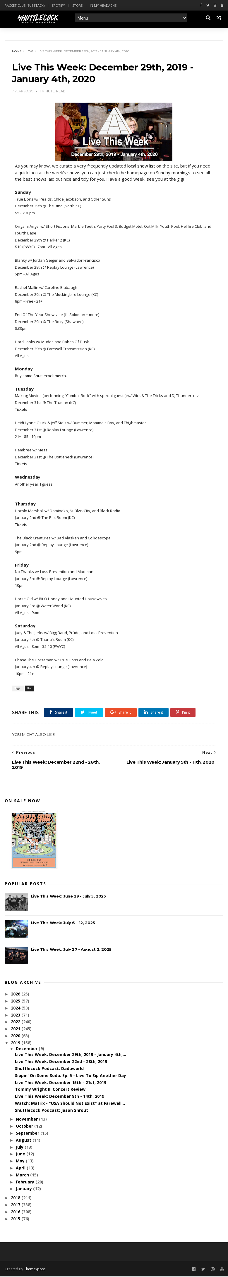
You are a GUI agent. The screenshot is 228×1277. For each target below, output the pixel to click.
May (21, 1161)
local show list (141, 166)
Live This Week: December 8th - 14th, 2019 (59, 1097)
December (27, 1049)
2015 (16, 1219)
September (28, 1133)
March (23, 1175)
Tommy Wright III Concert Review (50, 1090)
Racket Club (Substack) (24, 5)
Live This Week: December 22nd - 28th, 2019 (61, 1062)
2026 (16, 994)
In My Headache (103, 5)
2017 (16, 1205)
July (20, 1147)
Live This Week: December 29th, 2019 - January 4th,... (70, 1055)
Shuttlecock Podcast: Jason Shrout (51, 1111)
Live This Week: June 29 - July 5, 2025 (68, 896)
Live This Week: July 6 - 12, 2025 (63, 923)
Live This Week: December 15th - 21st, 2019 (60, 1083)
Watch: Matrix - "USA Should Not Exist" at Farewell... (70, 1104)
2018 (16, 1198)
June (21, 1154)
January (24, 1189)
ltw (30, 52)
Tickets (21, 410)
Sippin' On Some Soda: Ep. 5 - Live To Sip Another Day (70, 1076)
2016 (16, 1212)
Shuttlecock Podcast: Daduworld (49, 1069)
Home (17, 52)
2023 (16, 1015)
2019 (16, 1043)
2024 (16, 1008)
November (27, 1119)
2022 (16, 1022)
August (24, 1140)
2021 (16, 1029)
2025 (16, 1001)
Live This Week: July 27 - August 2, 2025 (71, 950)
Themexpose (35, 1269)
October (25, 1126)
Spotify (58, 5)
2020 (16, 1036)
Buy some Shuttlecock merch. (41, 376)
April (21, 1168)
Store (77, 5)
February (25, 1182)
